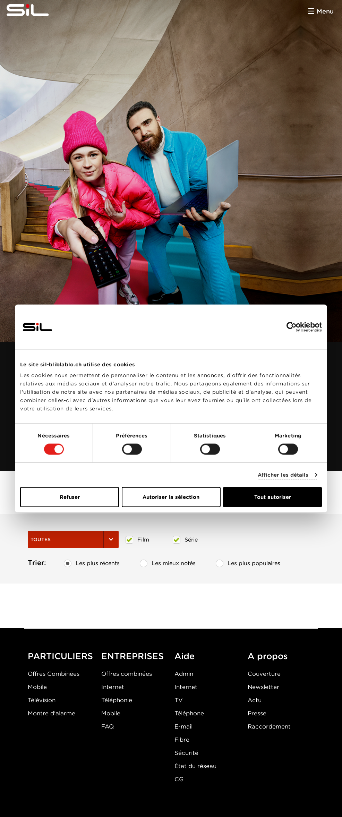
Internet (112, 686)
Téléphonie (116, 700)
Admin (183, 673)
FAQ (107, 726)
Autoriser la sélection (171, 497)
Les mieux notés (168, 563)
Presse (257, 713)
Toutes (73, 539)
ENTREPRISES (132, 656)
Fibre (181, 739)
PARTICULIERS (60, 656)
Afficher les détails (283, 474)
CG (178, 779)
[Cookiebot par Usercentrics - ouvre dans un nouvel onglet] (291, 327)
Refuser (70, 497)
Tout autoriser (272, 497)
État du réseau (195, 766)
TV (178, 700)
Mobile (37, 686)
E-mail (183, 726)
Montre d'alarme (51, 713)
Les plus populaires (248, 563)
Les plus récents (92, 563)
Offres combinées (126, 673)
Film (137, 540)
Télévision (41, 700)
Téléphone (189, 713)
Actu (255, 700)
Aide (184, 656)
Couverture (264, 673)
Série (185, 540)
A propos (268, 656)
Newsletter (263, 686)
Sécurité (186, 752)
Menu (325, 11)
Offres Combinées (53, 673)
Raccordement (269, 726)
